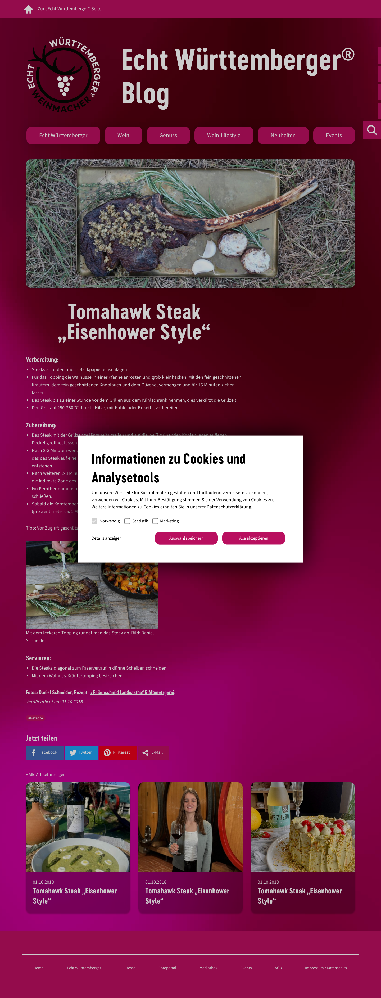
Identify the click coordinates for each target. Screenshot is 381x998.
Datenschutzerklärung (229, 506)
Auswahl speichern (186, 538)
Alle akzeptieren (253, 538)
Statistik (136, 521)
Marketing (165, 521)
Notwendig (106, 521)
